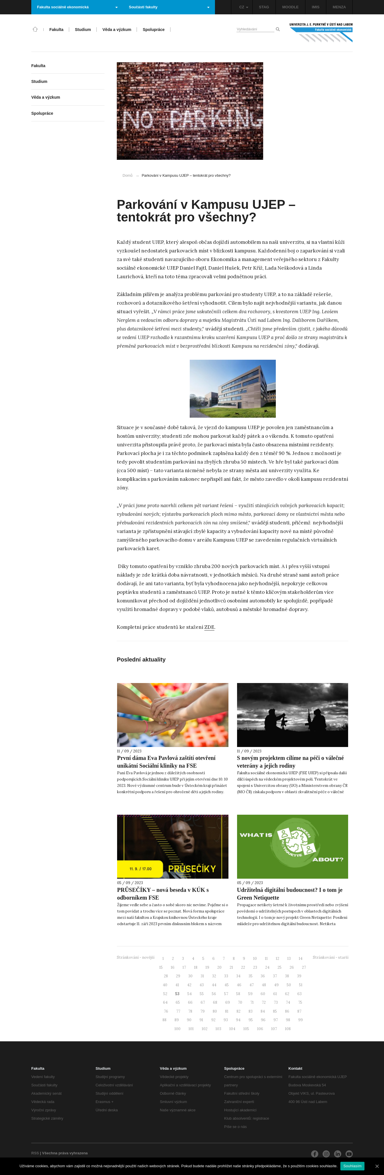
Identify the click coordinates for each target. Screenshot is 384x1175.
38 (287, 976)
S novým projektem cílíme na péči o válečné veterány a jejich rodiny (290, 762)
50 (289, 985)
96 (263, 1020)
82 (238, 1011)
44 (214, 985)
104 (232, 1028)
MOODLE (290, 7)
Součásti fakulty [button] (169, 7)
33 (226, 976)
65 (178, 1002)
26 (292, 967)
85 (275, 1011)
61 (275, 993)
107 (274, 1028)
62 (287, 993)
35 (251, 976)
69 (227, 1002)
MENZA (339, 7)
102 (204, 1028)
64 (165, 1002)
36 (263, 976)
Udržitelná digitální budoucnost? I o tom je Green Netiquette (290, 894)
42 (189, 985)
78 (190, 1011)
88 (164, 1020)
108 (288, 1028)
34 (238, 976)
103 (218, 1028)
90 (189, 1020)
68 (215, 1002)
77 (178, 1011)
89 (176, 1020)
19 (207, 967)
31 (202, 976)
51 (300, 985)
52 (165, 993)
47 (251, 985)
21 (231, 967)
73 (276, 1002)
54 (189, 993)
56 (214, 993)
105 (246, 1028)
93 (226, 1020)
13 (289, 958)
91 (201, 1020)
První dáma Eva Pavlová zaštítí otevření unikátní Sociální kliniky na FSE (166, 762)
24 (267, 967)
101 (191, 1028)
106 (260, 1028)
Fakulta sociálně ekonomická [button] (77, 7)
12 (277, 958)
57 (226, 993)
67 (203, 1002)
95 (251, 1020)
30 (190, 976)
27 (304, 967)
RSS (35, 1153)
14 (300, 958)
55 (202, 993)
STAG (264, 7)
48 (264, 985)
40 (165, 985)
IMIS (316, 7)
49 (276, 985)
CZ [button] (243, 7)
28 (166, 976)
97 (276, 1020)
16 (172, 967)
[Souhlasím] (377, 1166)
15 (161, 967)
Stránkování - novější (135, 957)
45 (226, 985)
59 (250, 993)
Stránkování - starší (330, 957)
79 (202, 1011)
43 (201, 985)
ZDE (209, 627)
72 (264, 1002)
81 (226, 1011)
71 (252, 1002)
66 (190, 1002)
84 (263, 1011)
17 (184, 967)
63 (299, 993)
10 (255, 958)
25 (280, 967)
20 (219, 967)
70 (240, 1002)
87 (299, 1011)
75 (300, 1002)
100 (177, 1028)
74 (288, 1002)
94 (238, 1020)
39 (299, 976)
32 (214, 976)
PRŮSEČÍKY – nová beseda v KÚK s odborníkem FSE (163, 894)
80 (215, 1011)
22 (243, 967)
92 (213, 1020)
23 (255, 967)
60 (263, 993)
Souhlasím (352, 1166)
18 (195, 967)
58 (238, 993)
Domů (128, 175)
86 (287, 1011)
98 (288, 1020)
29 (178, 976)
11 (266, 958)
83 (251, 1011)
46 (239, 985)
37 (275, 976)
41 (177, 985)
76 (166, 1011)
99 (300, 1020)
